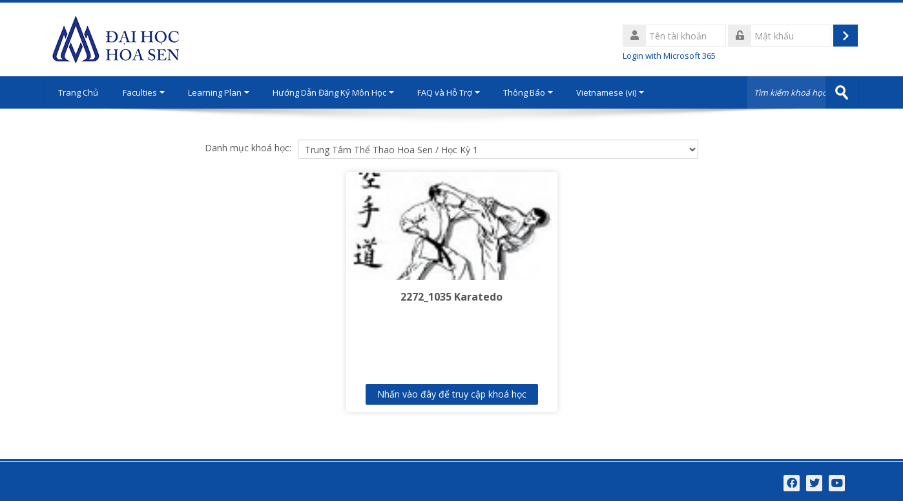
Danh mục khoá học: (248, 148)
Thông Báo (528, 92)
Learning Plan (218, 92)
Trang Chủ (78, 92)
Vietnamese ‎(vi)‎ (610, 92)
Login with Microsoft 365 (669, 55)
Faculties (144, 92)
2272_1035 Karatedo (451, 297)
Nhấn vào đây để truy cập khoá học (451, 394)
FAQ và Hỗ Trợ (448, 92)
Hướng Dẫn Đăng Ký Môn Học (333, 92)
